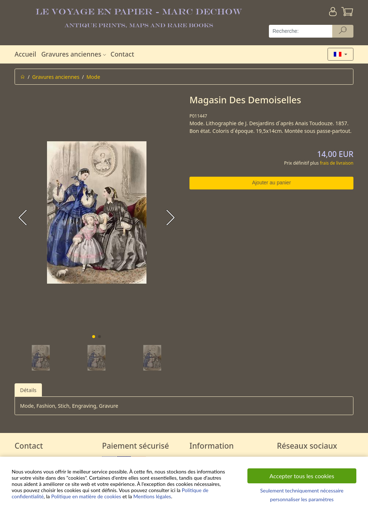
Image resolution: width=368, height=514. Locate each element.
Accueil (25, 54)
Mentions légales (152, 496)
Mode (93, 76)
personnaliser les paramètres (302, 499)
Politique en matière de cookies (86, 496)
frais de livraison (336, 163)
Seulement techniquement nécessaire (302, 490)
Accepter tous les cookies (302, 475)
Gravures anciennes (74, 54)
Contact (122, 54)
